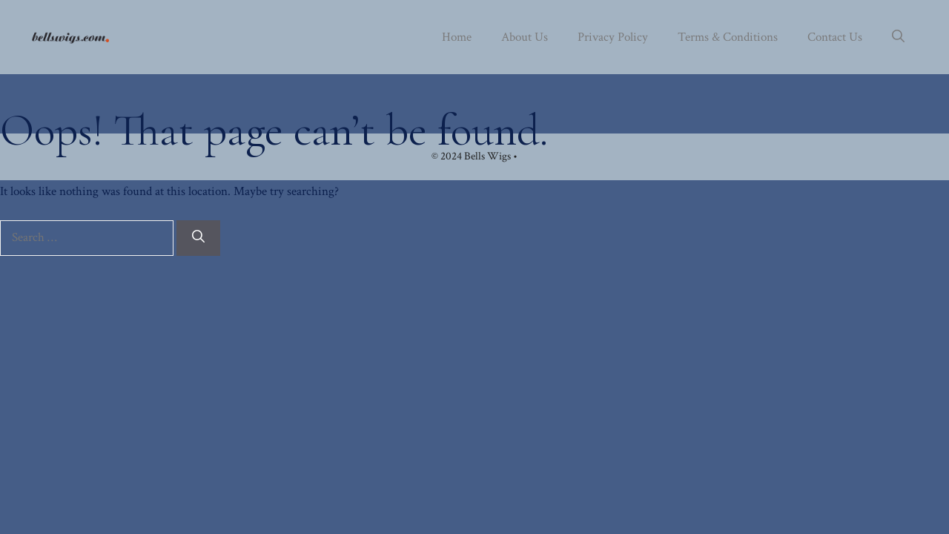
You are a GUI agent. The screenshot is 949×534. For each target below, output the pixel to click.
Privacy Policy (613, 37)
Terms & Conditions (728, 37)
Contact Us (834, 37)
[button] (898, 37)
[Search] (198, 238)
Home (457, 37)
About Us (524, 37)
